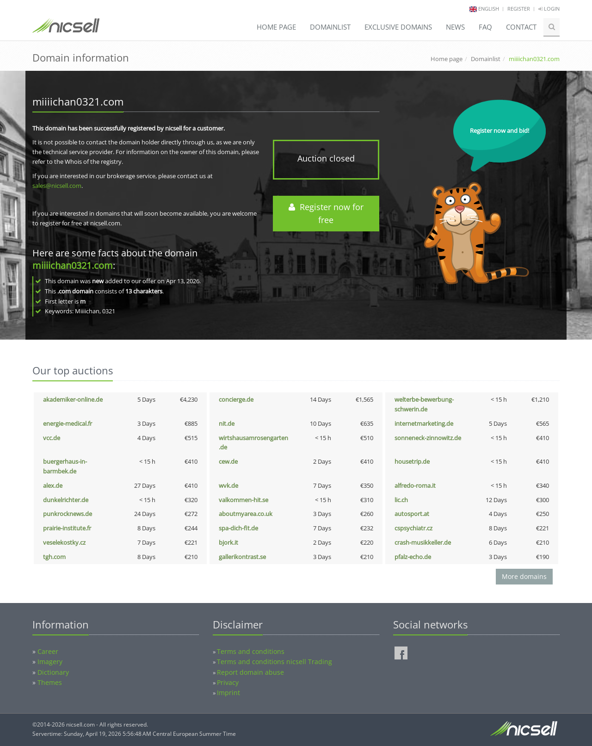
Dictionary (53, 672)
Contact (521, 26)
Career (47, 651)
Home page (276, 26)
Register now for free (326, 213)
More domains (524, 576)
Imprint (228, 692)
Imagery (49, 661)
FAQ (485, 26)
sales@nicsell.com (56, 185)
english (488, 8)
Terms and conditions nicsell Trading (274, 661)
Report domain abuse (250, 672)
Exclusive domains (398, 26)
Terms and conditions (250, 651)
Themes (49, 682)
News (455, 26)
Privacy (228, 682)
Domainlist (330, 26)
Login (549, 8)
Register (518, 8)
